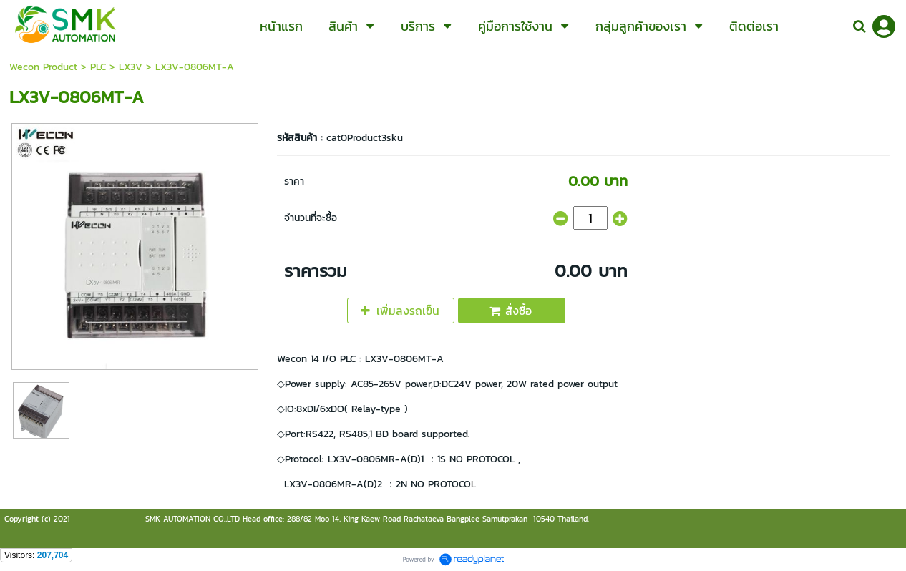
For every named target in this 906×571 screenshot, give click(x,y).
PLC (98, 66)
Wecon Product (43, 66)
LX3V (130, 66)
